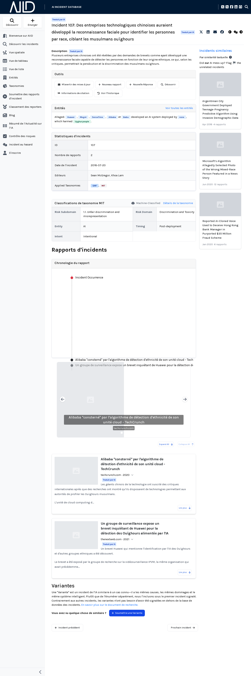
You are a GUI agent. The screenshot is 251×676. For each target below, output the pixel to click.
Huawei (70, 117)
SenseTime (97, 117)
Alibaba (112, 117)
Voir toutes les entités (179, 108)
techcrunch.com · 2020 (115, 475)
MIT (103, 185)
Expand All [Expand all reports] (166, 444)
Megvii (83, 117)
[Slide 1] (122, 433)
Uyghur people (82, 121)
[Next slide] (185, 399)
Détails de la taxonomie (178, 203)
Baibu (126, 117)
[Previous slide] (62, 399)
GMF (95, 185)
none (181, 117)
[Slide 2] (126, 433)
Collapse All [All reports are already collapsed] (186, 444)
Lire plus (185, 508)
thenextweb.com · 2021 (115, 539)
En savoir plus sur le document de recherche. (109, 604)
